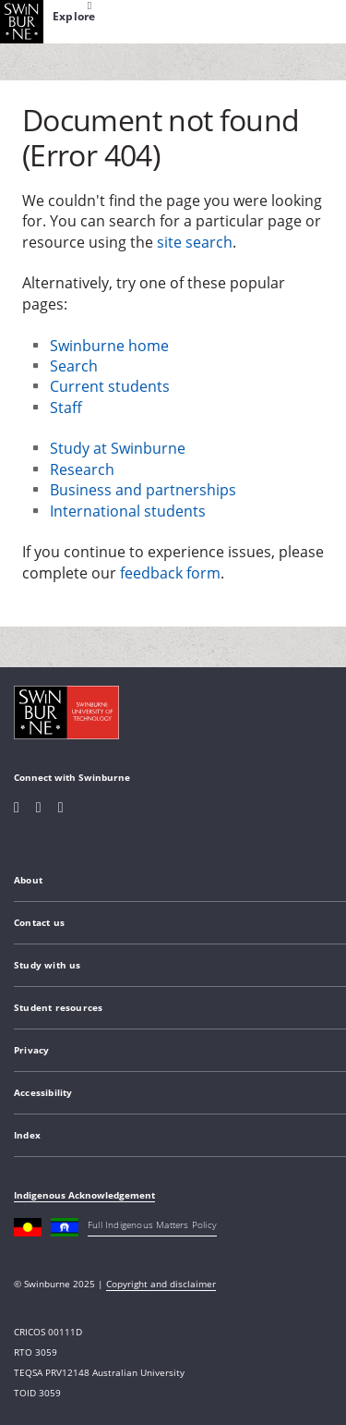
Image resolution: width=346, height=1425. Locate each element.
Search (74, 366)
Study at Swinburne (117, 448)
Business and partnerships (143, 490)
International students (128, 511)
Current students (110, 386)
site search (195, 242)
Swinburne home (109, 345)
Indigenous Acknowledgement (84, 1194)
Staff (66, 407)
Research (82, 469)
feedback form (170, 573)
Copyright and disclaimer (161, 1283)
